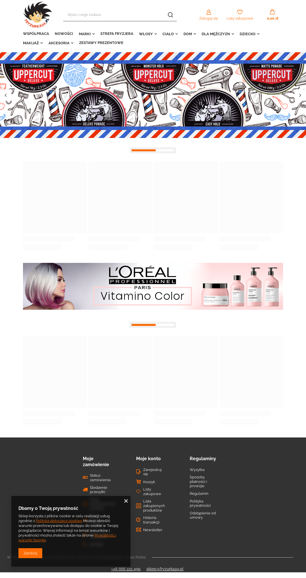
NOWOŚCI (64, 34)
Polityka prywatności (200, 503)
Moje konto (148, 458)
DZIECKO (248, 34)
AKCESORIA (58, 43)
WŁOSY (146, 34)
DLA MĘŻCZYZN (216, 34)
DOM (187, 34)
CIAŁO (168, 34)
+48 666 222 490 (126, 569)
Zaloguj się (208, 18)
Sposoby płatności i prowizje (198, 481)
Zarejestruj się (152, 472)
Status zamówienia (100, 477)
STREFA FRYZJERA (116, 34)
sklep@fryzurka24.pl (164, 569)
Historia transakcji (151, 520)
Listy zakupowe (240, 18)
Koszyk (149, 482)
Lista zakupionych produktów (154, 505)
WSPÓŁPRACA (36, 34)
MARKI (85, 34)
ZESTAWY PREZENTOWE (101, 43)
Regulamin (199, 493)
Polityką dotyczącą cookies (59, 521)
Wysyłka (197, 470)
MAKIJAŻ (31, 43)
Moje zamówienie (96, 461)
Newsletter (153, 530)
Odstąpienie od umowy (203, 515)
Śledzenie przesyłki (98, 489)
